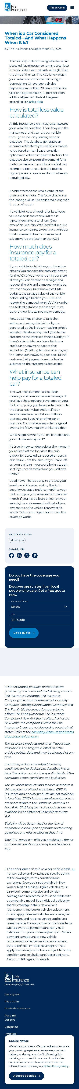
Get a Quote (12, 994)
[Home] (17, 7)
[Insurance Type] (39, 606)
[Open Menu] (72, 8)
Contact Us (11, 1026)
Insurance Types (19, 601)
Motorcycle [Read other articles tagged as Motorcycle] (17, 540)
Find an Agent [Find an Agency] (57, 7)
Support (10, 1019)
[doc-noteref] (55, 489)
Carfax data (35, 102)
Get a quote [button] (22, 632)
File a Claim (12, 1001)
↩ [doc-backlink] (73, 869)
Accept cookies (24, 1075)
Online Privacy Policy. (56, 1066)
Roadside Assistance (17, 1008)
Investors (10, 1033)
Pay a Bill (10, 1015)
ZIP (13, 614)
